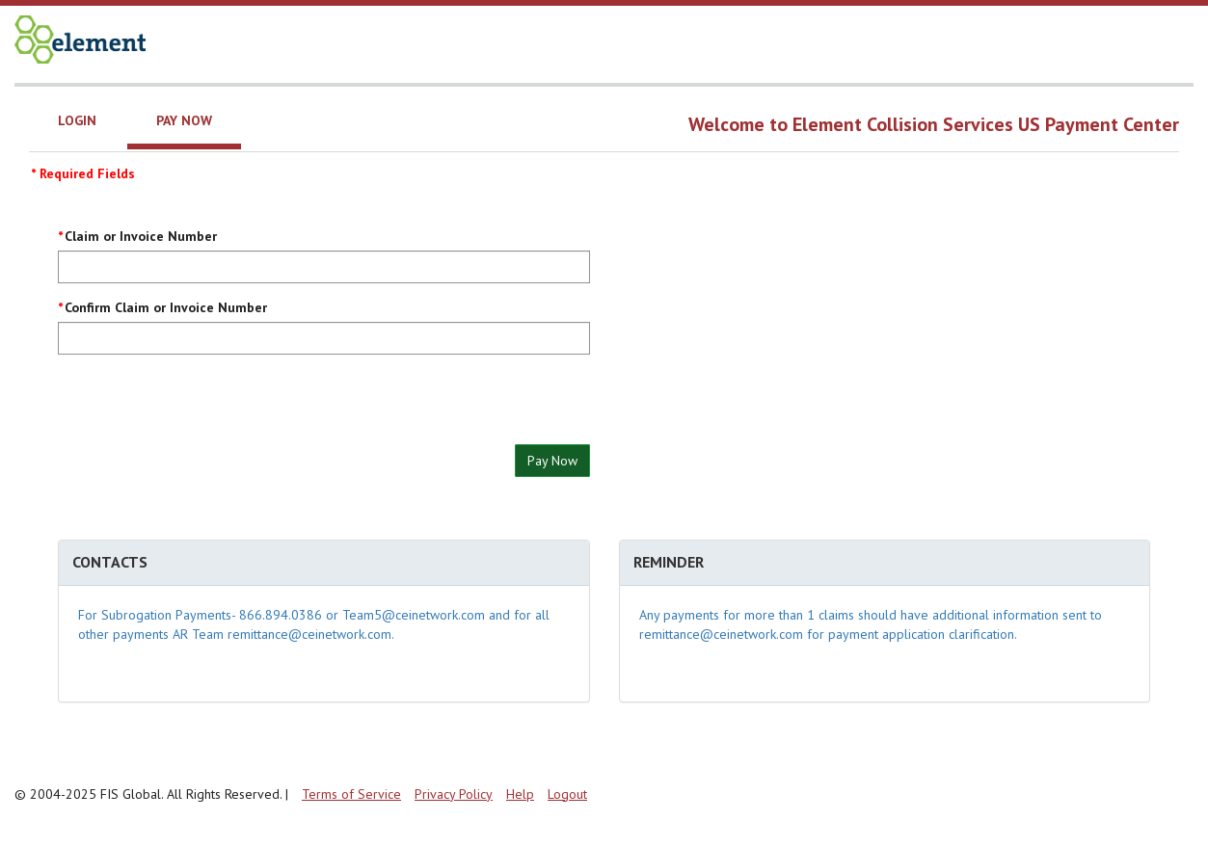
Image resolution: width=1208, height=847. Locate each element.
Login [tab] (77, 120)
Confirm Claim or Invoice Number (166, 307)
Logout (567, 794)
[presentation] (204, 406)
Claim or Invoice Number (141, 236)
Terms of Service (351, 794)
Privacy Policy (454, 794)
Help (520, 794)
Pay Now (552, 460)
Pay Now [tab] (184, 120)
